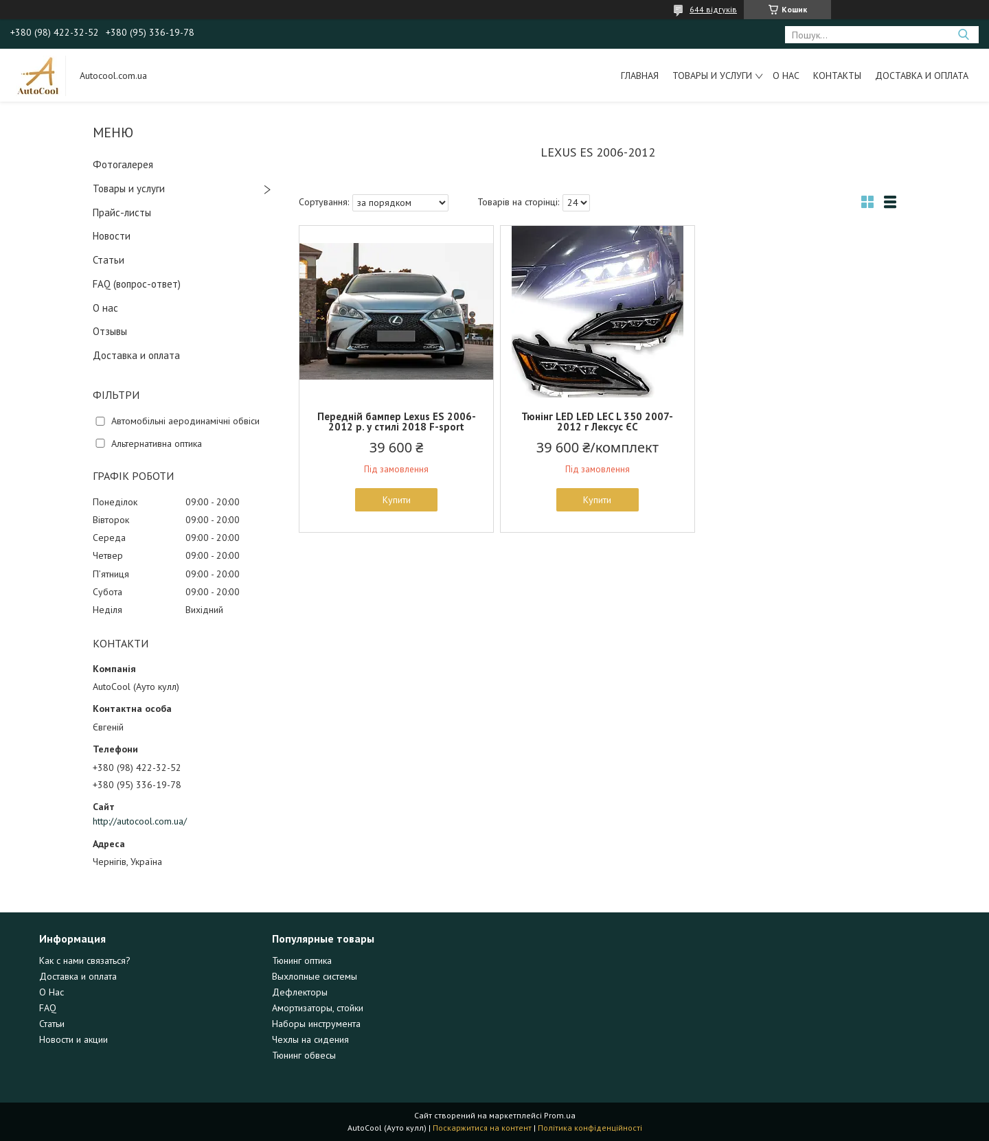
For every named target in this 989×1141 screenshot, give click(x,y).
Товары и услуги (712, 75)
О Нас (51, 992)
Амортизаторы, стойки (317, 1008)
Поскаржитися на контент (482, 1127)
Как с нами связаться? (84, 960)
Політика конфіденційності (590, 1127)
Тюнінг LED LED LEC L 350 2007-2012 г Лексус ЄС (597, 421)
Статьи (108, 259)
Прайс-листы (122, 212)
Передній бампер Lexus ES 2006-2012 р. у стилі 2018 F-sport (396, 421)
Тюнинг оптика (302, 960)
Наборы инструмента (316, 1023)
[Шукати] (963, 34)
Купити (397, 500)
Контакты (837, 75)
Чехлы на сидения (310, 1039)
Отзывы (110, 331)
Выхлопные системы (314, 976)
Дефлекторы (300, 992)
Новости (111, 235)
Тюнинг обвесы (304, 1055)
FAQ (47, 1008)
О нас (786, 75)
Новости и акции (73, 1039)
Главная (640, 75)
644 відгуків (713, 9)
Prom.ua (560, 1115)
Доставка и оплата (921, 75)
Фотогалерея (123, 164)
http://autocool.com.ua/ (140, 821)
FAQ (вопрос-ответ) (137, 283)
